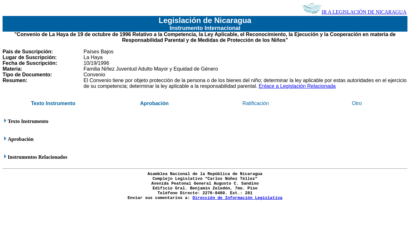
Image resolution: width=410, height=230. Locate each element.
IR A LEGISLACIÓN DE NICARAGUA (354, 12)
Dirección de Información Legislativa (238, 197)
